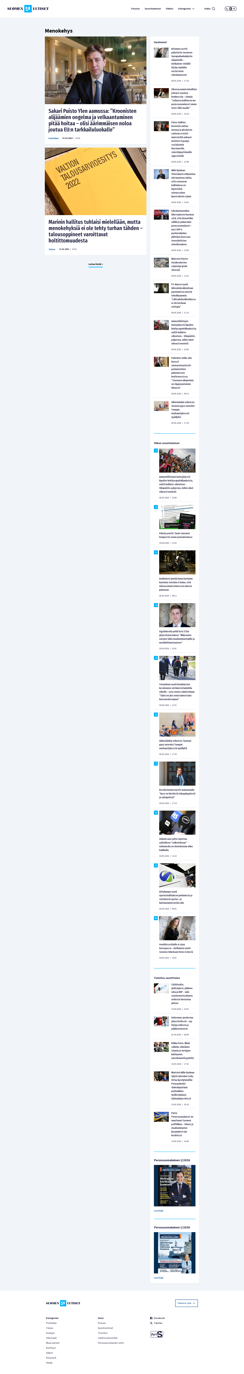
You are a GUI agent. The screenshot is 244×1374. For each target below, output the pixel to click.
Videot (169, 8)
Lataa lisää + (96, 264)
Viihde (49, 1363)
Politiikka (54, 138)
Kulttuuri (51, 1348)
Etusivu (135, 8)
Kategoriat (186, 9)
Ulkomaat (51, 1338)
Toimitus (103, 1333)
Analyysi (50, 1333)
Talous (52, 249)
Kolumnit (51, 1358)
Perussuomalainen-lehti (111, 1343)
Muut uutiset (53, 1343)
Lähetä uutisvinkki (107, 1338)
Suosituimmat (153, 8)
